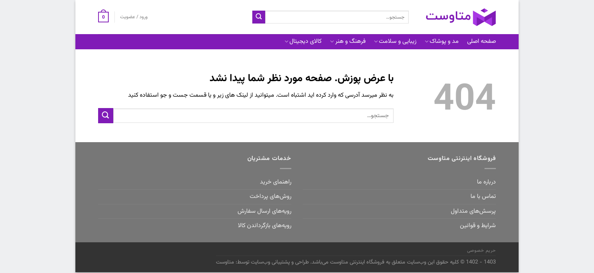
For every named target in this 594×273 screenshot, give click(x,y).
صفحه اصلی (481, 41)
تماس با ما (483, 196)
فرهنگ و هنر (347, 41)
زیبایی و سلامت (395, 41)
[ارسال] (258, 17)
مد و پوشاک (442, 41)
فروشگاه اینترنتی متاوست (357, 262)
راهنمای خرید (275, 182)
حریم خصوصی (481, 250)
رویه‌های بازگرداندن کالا (264, 226)
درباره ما (486, 182)
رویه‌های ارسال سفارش (264, 211)
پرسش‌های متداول (473, 211)
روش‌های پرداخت (270, 196)
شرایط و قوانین (478, 226)
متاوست (225, 262)
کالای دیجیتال (303, 41)
